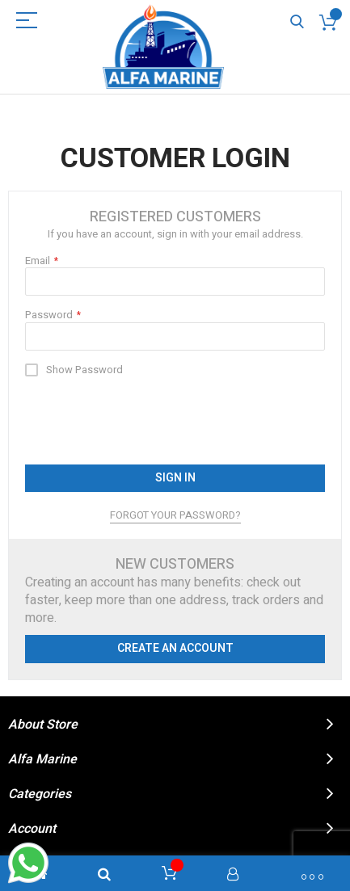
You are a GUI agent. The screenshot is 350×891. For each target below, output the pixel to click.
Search (297, 22)
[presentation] (148, 420)
